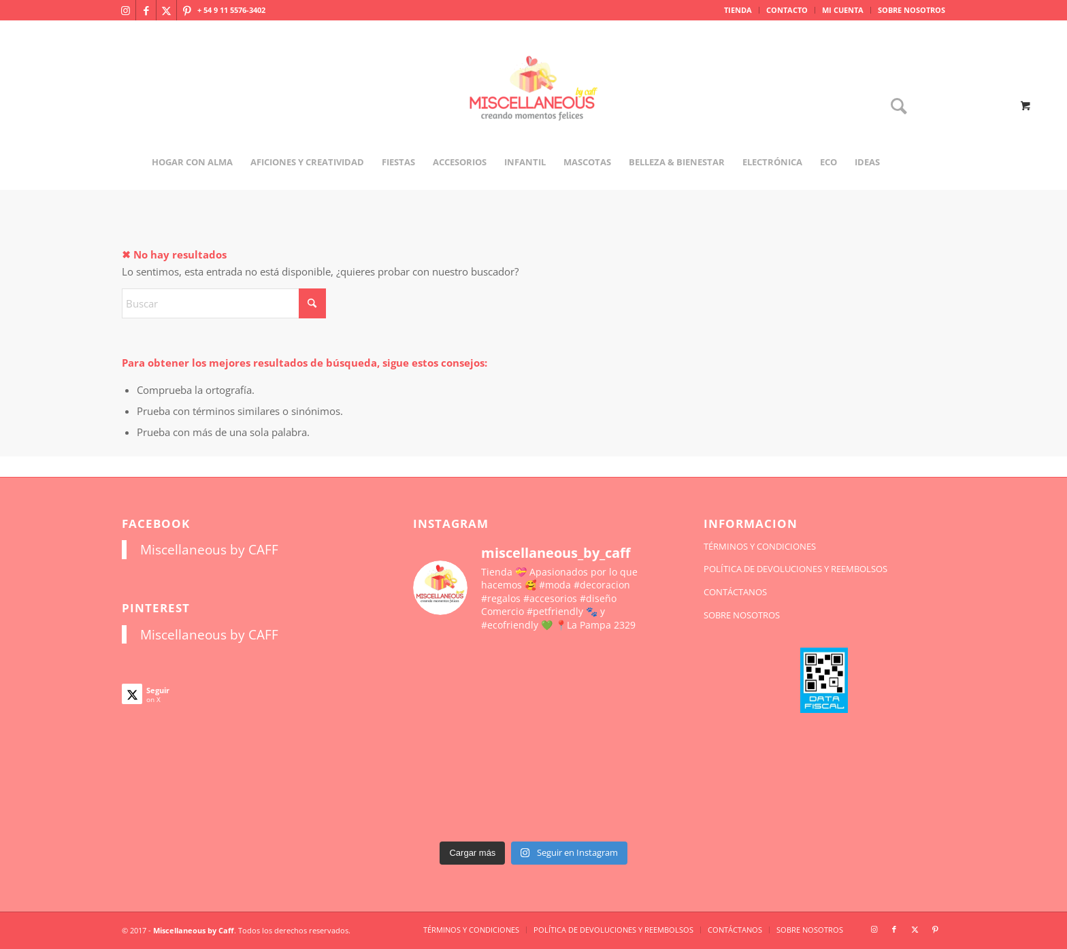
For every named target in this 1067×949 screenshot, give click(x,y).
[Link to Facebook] (146, 10)
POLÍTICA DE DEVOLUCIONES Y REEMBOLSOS (795, 569)
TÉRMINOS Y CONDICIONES (760, 546)
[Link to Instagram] (125, 10)
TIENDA (738, 10)
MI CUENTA (843, 10)
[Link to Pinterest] (187, 10)
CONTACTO (787, 10)
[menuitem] (738, 10)
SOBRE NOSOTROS (911, 10)
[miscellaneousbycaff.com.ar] (533, 105)
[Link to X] (166, 10)
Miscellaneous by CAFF (209, 549)
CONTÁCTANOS (735, 592)
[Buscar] (894, 107)
